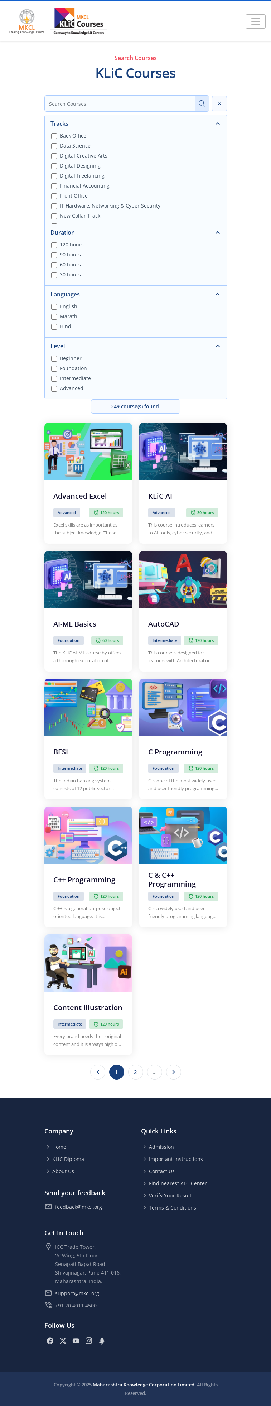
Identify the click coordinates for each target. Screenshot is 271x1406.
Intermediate (75, 378)
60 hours (70, 264)
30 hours (70, 274)
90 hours (70, 254)
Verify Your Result (170, 1195)
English (68, 306)
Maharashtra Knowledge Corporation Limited (143, 1384)
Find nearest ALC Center (178, 1183)
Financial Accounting (85, 185)
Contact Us (162, 1171)
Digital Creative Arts (83, 155)
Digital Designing (80, 165)
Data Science (75, 145)
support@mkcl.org (77, 1293)
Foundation (73, 368)
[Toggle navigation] (256, 21)
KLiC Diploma (68, 1159)
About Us (63, 1171)
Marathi (69, 316)
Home (59, 1146)
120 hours (72, 244)
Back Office (73, 135)
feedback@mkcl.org (78, 1206)
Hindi (66, 326)
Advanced (71, 388)
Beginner (71, 358)
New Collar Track (80, 215)
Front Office (74, 195)
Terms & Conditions (172, 1207)
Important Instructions (176, 1159)
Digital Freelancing (82, 175)
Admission (161, 1146)
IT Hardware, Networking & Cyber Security (110, 205)
